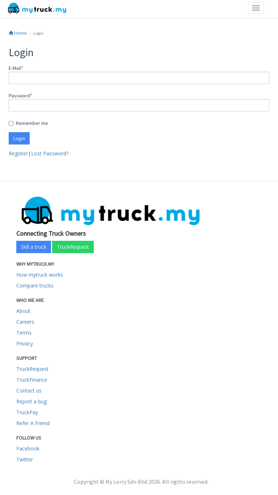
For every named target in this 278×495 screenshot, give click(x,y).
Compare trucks (35, 285)
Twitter (24, 459)
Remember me (28, 123)
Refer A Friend (33, 423)
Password (19, 95)
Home (18, 33)
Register (18, 153)
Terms (23, 332)
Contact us (29, 390)
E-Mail (15, 68)
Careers (25, 321)
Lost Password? (49, 153)
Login (19, 138)
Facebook (27, 448)
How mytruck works (39, 274)
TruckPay (27, 412)
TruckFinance (31, 379)
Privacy (24, 343)
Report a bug (31, 401)
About (23, 310)
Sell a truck (33, 246)
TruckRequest (73, 246)
